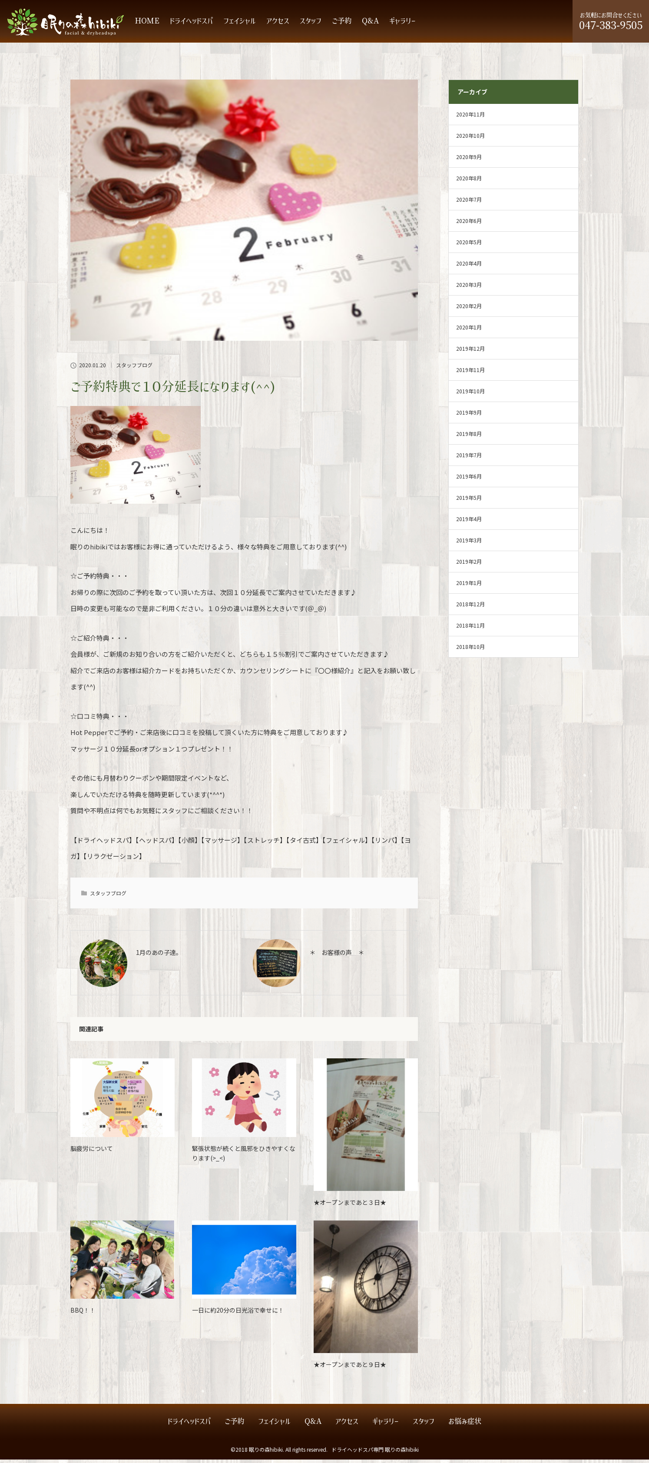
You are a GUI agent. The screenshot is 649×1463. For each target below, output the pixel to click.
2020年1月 (469, 330)
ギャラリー (402, 24)
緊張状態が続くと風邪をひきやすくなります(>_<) (243, 1156)
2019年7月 (469, 458)
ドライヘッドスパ (191, 24)
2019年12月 (470, 352)
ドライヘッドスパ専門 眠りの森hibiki (375, 1452)
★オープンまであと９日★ (350, 1367)
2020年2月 (469, 309)
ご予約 (341, 24)
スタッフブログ (134, 368)
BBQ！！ (83, 1313)
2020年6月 (469, 224)
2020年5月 (469, 245)
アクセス (277, 24)
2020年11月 (470, 117)
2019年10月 (470, 394)
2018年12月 (470, 607)
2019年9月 (469, 415)
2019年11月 (470, 373)
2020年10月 (470, 139)
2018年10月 (470, 650)
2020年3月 (469, 288)
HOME (147, 24)
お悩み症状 (464, 1425)
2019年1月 (469, 586)
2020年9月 (469, 160)
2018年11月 (470, 628)
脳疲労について (91, 1151)
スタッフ (310, 24)
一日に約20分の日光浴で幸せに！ (238, 1313)
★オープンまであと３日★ (350, 1205)
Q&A (370, 24)
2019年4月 (469, 522)
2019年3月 (469, 543)
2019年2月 (469, 565)
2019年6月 (469, 479)
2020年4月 (469, 266)
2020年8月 (469, 181)
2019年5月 (469, 501)
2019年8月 (469, 437)
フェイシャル (239, 24)
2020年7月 (469, 202)
